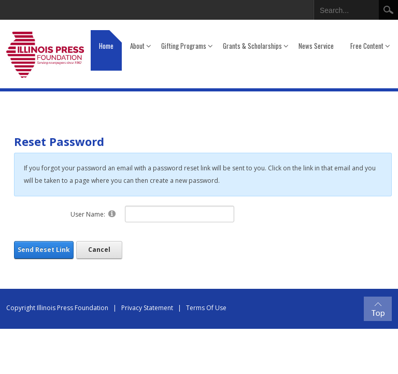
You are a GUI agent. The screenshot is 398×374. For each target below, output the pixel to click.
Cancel (99, 249)
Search (388, 10)
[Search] (345, 8)
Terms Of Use (206, 307)
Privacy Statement (147, 307)
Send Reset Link (44, 249)
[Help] (112, 213)
